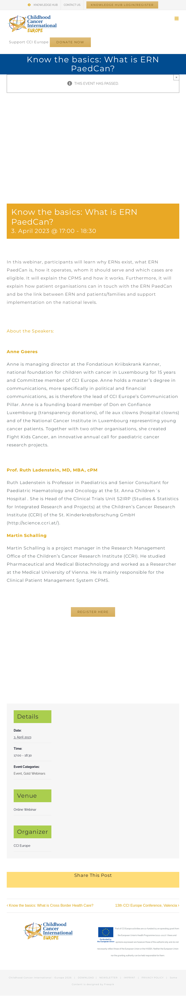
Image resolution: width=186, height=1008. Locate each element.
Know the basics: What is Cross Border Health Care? (51, 905)
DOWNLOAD (86, 977)
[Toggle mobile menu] (177, 18)
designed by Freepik (100, 984)
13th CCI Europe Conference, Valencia (146, 905)
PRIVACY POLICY (153, 977)
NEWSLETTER (108, 977)
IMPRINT (129, 977)
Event (18, 773)
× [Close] (176, 77)
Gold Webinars (34, 773)
